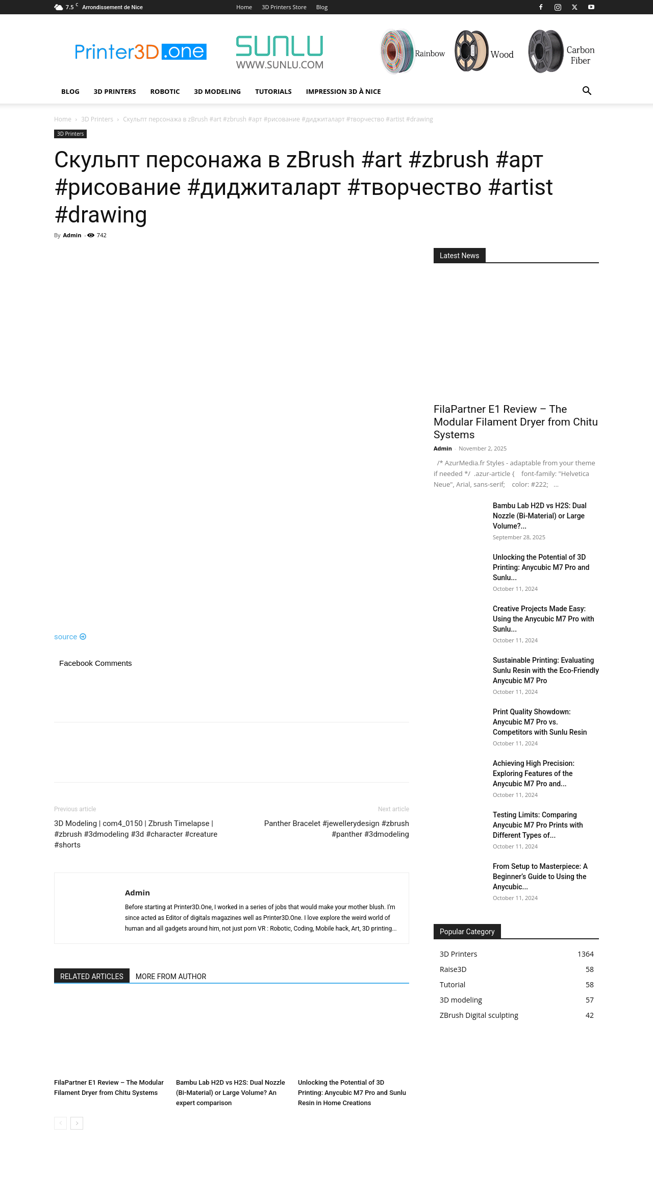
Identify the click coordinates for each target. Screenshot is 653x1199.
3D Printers (115, 91)
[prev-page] (60, 1123)
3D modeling (217, 91)
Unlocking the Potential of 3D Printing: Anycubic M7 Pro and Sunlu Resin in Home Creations (352, 1093)
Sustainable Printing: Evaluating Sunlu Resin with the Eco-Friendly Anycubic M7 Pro (546, 670)
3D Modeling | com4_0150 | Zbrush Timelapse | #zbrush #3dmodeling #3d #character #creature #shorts (135, 834)
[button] (586, 92)
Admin (72, 235)
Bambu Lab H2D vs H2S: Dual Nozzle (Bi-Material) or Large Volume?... (540, 516)
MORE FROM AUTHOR (171, 976)
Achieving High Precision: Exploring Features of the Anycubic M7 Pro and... (533, 773)
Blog (322, 7)
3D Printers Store (284, 7)
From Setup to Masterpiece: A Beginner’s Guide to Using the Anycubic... (540, 876)
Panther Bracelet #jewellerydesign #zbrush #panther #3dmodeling (336, 829)
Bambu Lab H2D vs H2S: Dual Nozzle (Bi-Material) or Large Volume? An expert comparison (230, 1093)
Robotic (165, 91)
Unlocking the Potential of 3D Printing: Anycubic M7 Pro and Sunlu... (541, 567)
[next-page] (76, 1123)
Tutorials (273, 91)
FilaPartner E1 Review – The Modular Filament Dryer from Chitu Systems (516, 422)
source (70, 636)
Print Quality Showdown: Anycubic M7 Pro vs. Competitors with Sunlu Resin (540, 722)
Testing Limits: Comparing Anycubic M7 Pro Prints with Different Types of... (538, 825)
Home (244, 7)
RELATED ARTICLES (91, 976)
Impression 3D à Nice (343, 91)
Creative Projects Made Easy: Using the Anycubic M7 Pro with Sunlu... (543, 619)
